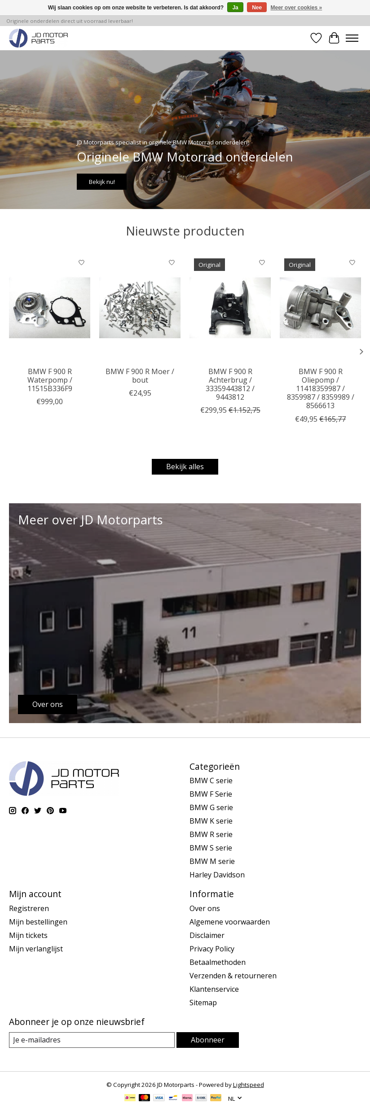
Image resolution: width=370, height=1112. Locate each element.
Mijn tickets (28, 935)
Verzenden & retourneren (233, 976)
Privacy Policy (211, 949)
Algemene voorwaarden (229, 922)
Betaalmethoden (217, 962)
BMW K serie (211, 821)
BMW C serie (211, 780)
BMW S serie (210, 848)
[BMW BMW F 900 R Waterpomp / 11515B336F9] (49, 308)
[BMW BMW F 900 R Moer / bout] (140, 308)
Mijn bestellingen (38, 922)
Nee (257, 7)
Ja (235, 7)
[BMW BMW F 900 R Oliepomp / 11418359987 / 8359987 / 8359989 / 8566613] (320, 308)
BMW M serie (212, 861)
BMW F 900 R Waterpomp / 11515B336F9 (49, 379)
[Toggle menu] (352, 38)
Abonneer (208, 1040)
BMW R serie (211, 834)
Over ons (204, 908)
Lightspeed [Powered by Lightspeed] (248, 1085)
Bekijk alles (185, 466)
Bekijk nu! (102, 182)
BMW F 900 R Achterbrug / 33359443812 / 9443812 (230, 384)
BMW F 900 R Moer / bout (140, 375)
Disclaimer (207, 935)
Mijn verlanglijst (36, 949)
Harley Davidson (217, 875)
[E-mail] (92, 1040)
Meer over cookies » (296, 7)
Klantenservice (214, 989)
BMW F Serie (210, 794)
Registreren (29, 908)
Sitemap (203, 1002)
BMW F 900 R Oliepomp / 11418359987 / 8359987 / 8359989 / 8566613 (320, 388)
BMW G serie (211, 807)
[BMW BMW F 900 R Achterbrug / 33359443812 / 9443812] (230, 308)
